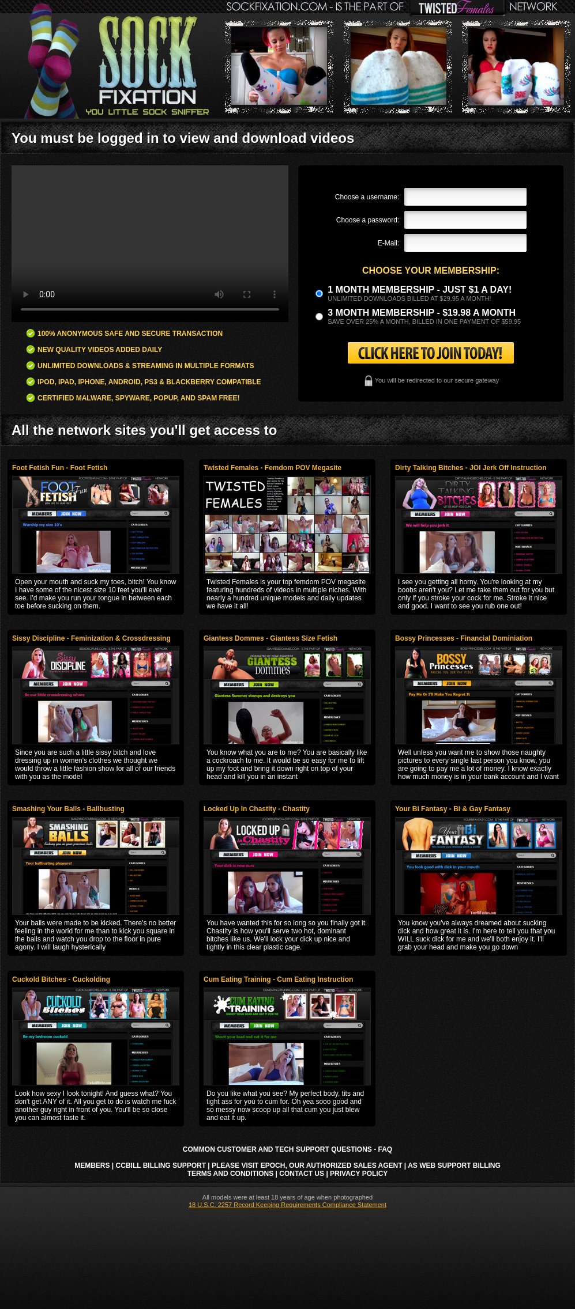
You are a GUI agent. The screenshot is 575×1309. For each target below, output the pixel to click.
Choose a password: (367, 220)
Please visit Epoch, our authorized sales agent (307, 1166)
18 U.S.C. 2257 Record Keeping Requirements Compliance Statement (287, 1204)
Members (92, 1166)
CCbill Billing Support (161, 1166)
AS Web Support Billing (454, 1166)
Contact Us (301, 1174)
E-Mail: (388, 243)
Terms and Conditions (230, 1174)
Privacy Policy (359, 1174)
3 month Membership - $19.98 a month (422, 312)
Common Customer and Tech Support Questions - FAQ (287, 1149)
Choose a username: (367, 197)
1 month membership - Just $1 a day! (420, 289)
